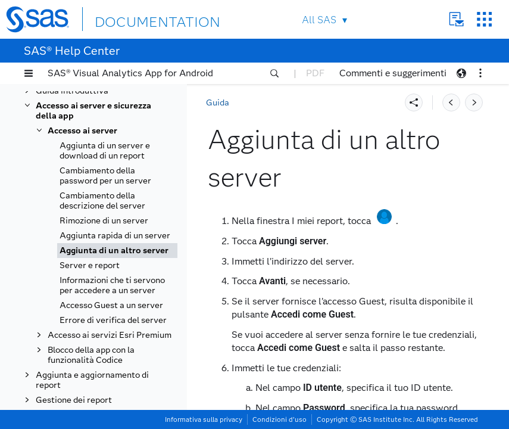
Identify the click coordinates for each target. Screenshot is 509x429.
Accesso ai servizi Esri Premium (109, 335)
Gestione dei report (74, 400)
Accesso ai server (82, 131)
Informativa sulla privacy (203, 419)
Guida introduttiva (72, 91)
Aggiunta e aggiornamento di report (92, 380)
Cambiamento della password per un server (105, 176)
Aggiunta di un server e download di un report (105, 151)
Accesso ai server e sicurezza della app (93, 111)
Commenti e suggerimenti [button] (392, 73)
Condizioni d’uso (279, 419)
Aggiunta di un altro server (114, 250)
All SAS (319, 20)
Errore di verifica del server (113, 320)
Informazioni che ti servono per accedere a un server (112, 285)
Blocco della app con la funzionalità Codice (91, 355)
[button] (28, 73)
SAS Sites (484, 19)
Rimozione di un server (104, 221)
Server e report (90, 265)
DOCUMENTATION (138, 18)
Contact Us (456, 19)
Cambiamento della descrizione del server (102, 201)
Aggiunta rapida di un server (115, 236)
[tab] (117, 250)
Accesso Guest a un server (111, 305)
